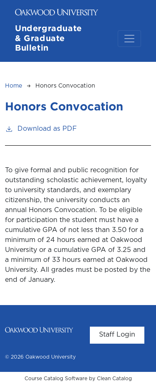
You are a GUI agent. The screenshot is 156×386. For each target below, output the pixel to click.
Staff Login (117, 335)
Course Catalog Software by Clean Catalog (78, 378)
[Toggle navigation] (129, 38)
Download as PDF (41, 128)
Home (13, 85)
